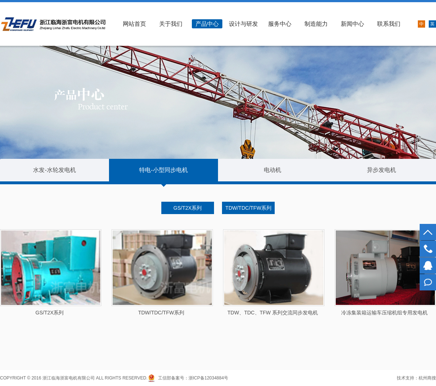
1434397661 (428, 265)
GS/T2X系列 (187, 208)
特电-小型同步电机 (163, 170)
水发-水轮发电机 (54, 170)
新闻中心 (352, 24)
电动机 (272, 170)
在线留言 (428, 282)
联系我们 (388, 24)
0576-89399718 (428, 249)
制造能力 (316, 24)
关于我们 (170, 24)
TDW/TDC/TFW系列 (248, 208)
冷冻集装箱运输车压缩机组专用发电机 (384, 312)
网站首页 (134, 24)
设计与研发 (243, 24)
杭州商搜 (427, 378)
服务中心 (279, 24)
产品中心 (207, 24)
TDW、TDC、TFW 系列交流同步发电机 (272, 312)
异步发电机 (381, 170)
